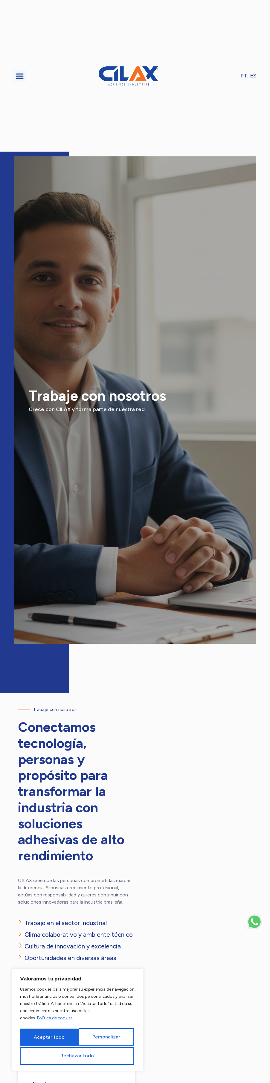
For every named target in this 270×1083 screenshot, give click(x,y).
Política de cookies (55, 1020)
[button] (19, 76)
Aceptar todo (77, 1055)
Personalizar (46, 1037)
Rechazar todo (104, 1037)
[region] (78, 1021)
